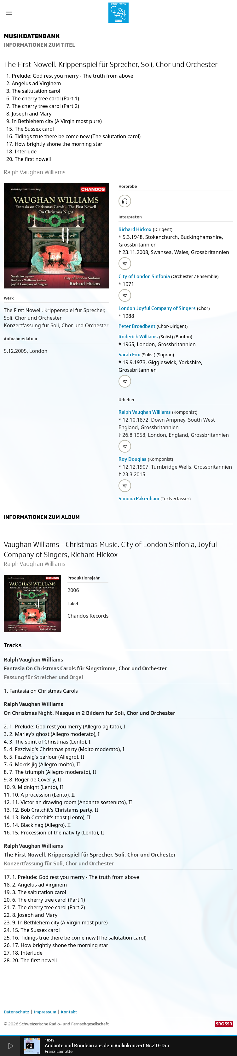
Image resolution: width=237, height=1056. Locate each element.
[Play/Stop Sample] (124, 201)
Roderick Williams (138, 337)
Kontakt (69, 1012)
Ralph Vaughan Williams (144, 412)
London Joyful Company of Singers (157, 308)
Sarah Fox (129, 355)
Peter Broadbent (136, 326)
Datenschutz (16, 1012)
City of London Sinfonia (144, 276)
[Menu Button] (9, 12)
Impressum (45, 1012)
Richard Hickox (135, 229)
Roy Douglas (132, 459)
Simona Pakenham (138, 498)
